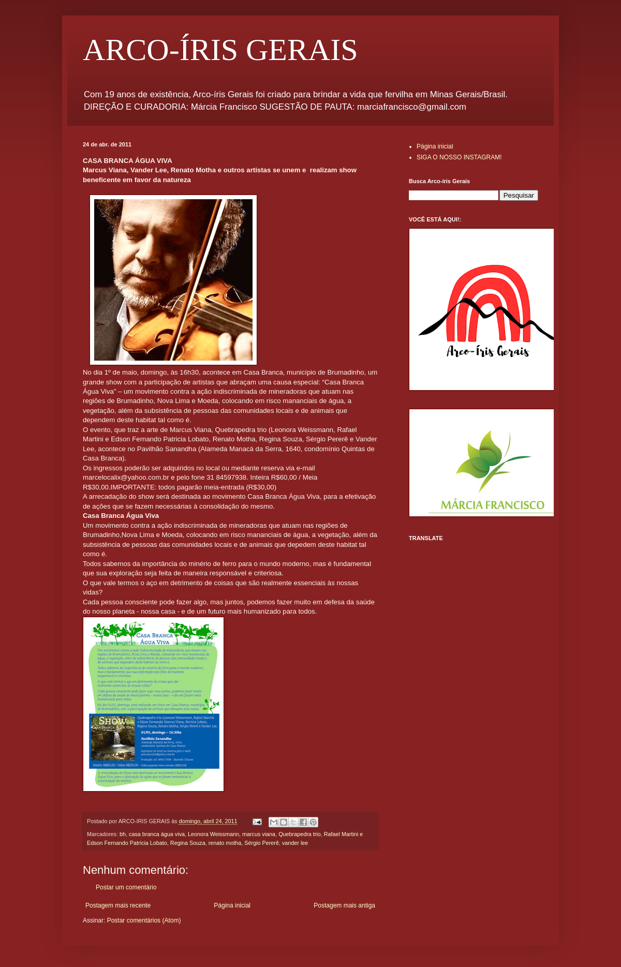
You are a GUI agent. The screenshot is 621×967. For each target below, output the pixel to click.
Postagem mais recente (118, 905)
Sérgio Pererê (261, 843)
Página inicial (232, 905)
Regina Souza (187, 843)
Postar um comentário (126, 887)
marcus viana (258, 834)
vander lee (295, 843)
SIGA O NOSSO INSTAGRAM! (459, 157)
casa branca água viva (157, 834)
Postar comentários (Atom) (144, 920)
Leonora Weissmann (213, 834)
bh (123, 834)
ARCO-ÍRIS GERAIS (220, 50)
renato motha (225, 843)
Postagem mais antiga (344, 905)
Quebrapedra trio (299, 834)
